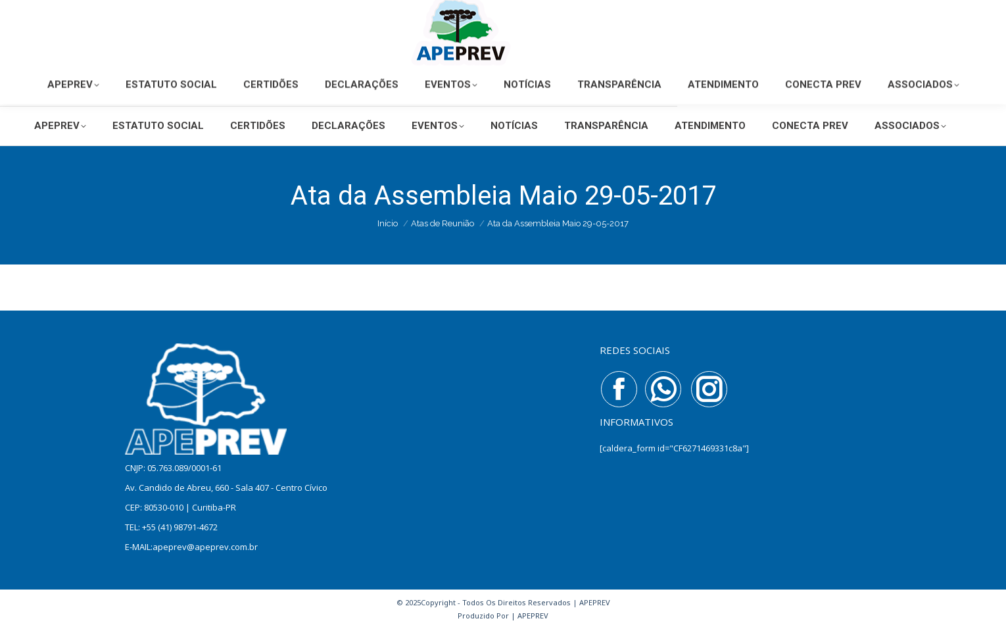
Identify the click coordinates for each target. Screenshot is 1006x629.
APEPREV (532, 615)
